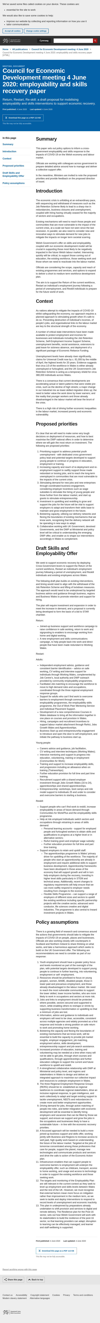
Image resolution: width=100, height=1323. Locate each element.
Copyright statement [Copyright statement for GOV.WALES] (39, 1295)
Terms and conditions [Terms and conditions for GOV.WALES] (83, 1295)
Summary (8, 144)
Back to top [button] (37, 1280)
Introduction (9, 151)
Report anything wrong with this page (20, 1269)
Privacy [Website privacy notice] (66, 1295)
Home (5, 49)
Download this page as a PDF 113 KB (25, 118)
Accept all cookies (13, 31)
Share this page (15, 1280)
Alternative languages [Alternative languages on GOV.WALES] (40, 1298)
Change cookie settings (36, 31)
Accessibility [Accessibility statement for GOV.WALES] (21, 1295)
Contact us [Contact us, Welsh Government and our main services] (7, 1295)
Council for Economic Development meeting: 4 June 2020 (60, 49)
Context (7, 158)
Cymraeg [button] (44, 41)
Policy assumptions (14, 183)
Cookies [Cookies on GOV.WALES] (56, 1295)
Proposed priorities (13, 165)
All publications (20, 49)
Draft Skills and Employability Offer (13, 174)
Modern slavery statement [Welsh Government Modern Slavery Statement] (15, 1298)
